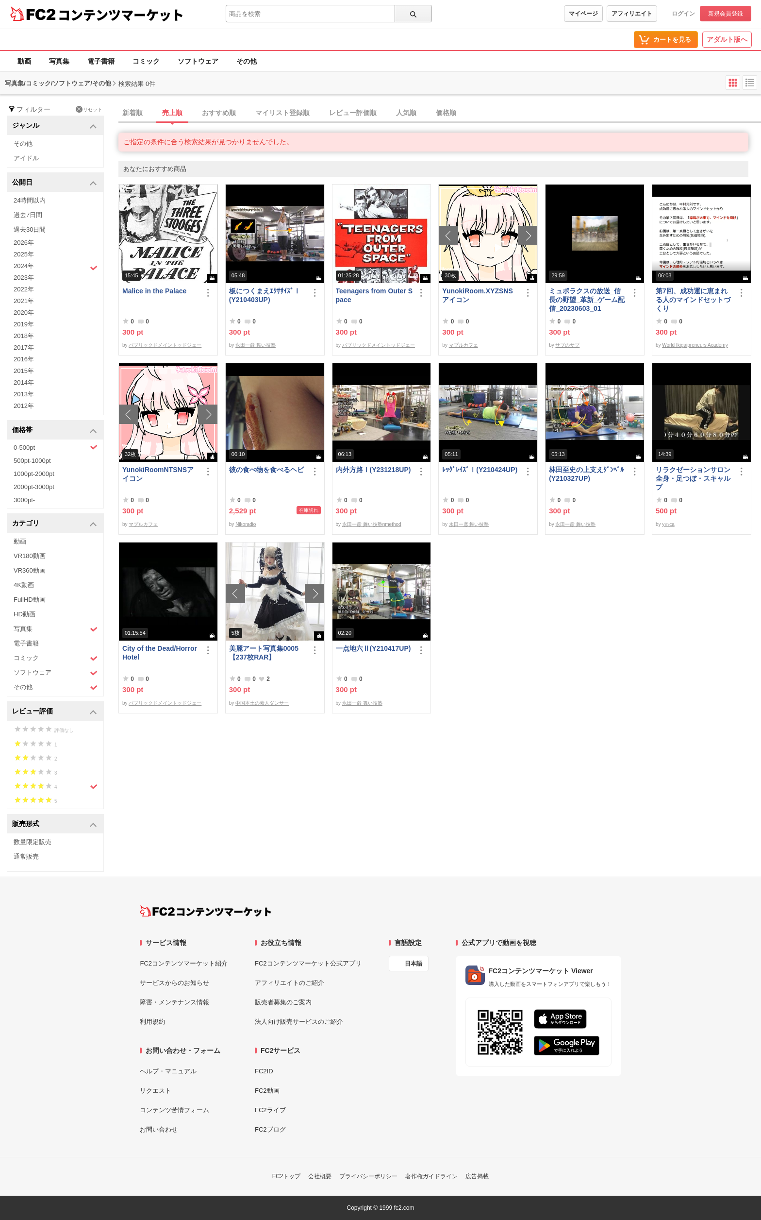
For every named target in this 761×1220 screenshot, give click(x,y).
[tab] (439, 113)
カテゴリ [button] (54, 523)
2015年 (24, 370)
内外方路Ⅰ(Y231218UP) (373, 470)
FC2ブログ (270, 1129)
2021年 (24, 301)
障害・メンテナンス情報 (174, 1002)
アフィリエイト (632, 13)
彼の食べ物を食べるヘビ (266, 470)
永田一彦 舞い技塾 (255, 345)
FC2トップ (286, 1176)
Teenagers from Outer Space (374, 295)
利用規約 (152, 1021)
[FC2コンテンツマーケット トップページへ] (205, 911)
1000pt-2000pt (34, 473)
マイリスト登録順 (282, 113)
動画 (24, 61)
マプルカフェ (463, 345)
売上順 (172, 113)
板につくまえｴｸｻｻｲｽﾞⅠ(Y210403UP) (264, 295)
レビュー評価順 (353, 113)
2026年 (24, 242)
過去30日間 (30, 229)
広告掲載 (477, 1176)
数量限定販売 (32, 842)
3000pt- (24, 500)
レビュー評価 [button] (54, 711)
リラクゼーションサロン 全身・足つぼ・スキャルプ (694, 478)
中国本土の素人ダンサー (262, 703)
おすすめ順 (219, 113)
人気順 (406, 113)
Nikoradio (245, 524)
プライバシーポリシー (368, 1176)
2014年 (24, 382)
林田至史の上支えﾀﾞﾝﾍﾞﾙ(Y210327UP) (586, 474)
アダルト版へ (727, 39)
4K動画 (24, 585)
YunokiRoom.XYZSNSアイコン (477, 295)
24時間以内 (30, 200)
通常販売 (26, 856)
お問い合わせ (159, 1129)
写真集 (59, 61)
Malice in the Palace (154, 291)
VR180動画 (30, 555)
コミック (146, 61)
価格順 (446, 113)
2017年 (24, 347)
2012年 (24, 405)
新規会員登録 (725, 13)
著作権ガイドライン (431, 1176)
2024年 (56, 267)
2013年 (24, 394)
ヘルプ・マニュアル (168, 1071)
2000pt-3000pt (34, 487)
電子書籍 (101, 61)
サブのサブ (567, 345)
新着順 (132, 113)
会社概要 (319, 1176)
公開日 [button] (54, 182)
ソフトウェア (198, 61)
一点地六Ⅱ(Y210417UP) (373, 648)
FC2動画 (267, 1090)
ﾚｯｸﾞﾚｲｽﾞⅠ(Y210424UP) (479, 470)
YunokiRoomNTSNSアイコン (158, 474)
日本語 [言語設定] (413, 963)
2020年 (24, 312)
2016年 (24, 359)
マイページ (583, 13)
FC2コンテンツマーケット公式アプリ (308, 963)
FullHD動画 (30, 599)
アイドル (26, 158)
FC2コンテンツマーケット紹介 (184, 963)
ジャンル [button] (54, 126)
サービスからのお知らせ (174, 982)
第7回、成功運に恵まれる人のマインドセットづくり (693, 299)
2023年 (24, 277)
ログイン (683, 13)
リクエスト (155, 1090)
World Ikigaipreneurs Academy (695, 345)
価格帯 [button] (54, 430)
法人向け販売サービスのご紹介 (299, 1021)
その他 (246, 61)
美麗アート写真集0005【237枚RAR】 (263, 652)
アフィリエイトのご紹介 (289, 982)
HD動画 (24, 614)
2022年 (24, 289)
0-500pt (56, 447)
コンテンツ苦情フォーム (174, 1110)
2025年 (24, 254)
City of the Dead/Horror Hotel (159, 652)
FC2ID (264, 1071)
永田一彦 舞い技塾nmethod (371, 524)
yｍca (668, 524)
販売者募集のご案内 (283, 1002)
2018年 (24, 335)
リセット (89, 109)
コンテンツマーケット (121, 14)
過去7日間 (28, 215)
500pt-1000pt (32, 460)
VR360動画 (30, 570)
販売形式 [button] (54, 824)
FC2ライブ (270, 1110)
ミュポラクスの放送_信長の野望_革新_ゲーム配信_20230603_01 (587, 299)
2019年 (24, 324)
